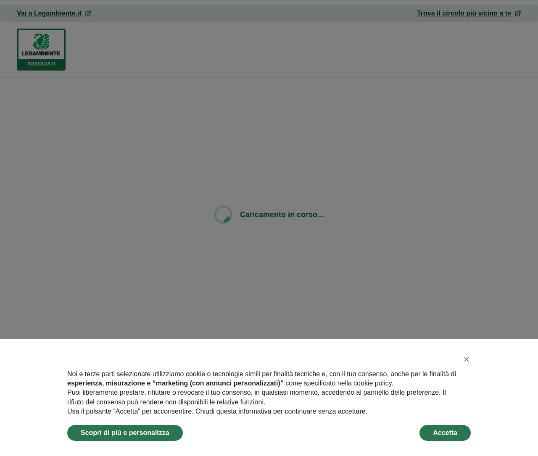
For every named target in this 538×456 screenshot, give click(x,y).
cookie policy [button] (372, 383)
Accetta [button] (445, 432)
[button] (466, 359)
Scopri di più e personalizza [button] (125, 432)
